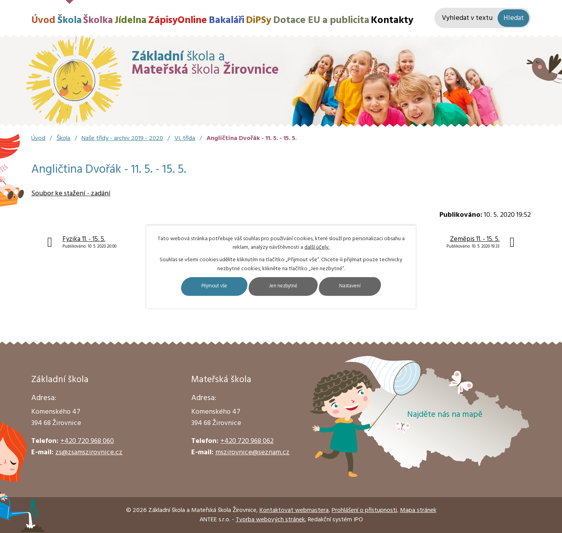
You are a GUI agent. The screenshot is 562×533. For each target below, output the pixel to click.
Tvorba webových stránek (270, 520)
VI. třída (184, 138)
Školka (98, 20)
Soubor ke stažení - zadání (70, 193)
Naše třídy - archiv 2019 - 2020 (122, 138)
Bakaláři (226, 20)
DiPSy (258, 20)
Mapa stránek (418, 510)
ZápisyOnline (177, 20)
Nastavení (361, 286)
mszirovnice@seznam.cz (252, 452)
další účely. (316, 247)
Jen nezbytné (284, 286)
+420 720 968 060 (87, 441)
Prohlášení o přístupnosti (364, 510)
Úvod (43, 20)
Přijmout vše (203, 286)
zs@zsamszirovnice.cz (89, 452)
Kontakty (392, 20)
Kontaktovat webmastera (294, 510)
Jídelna (130, 20)
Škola (69, 20)
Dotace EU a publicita (321, 20)
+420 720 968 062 (247, 441)
